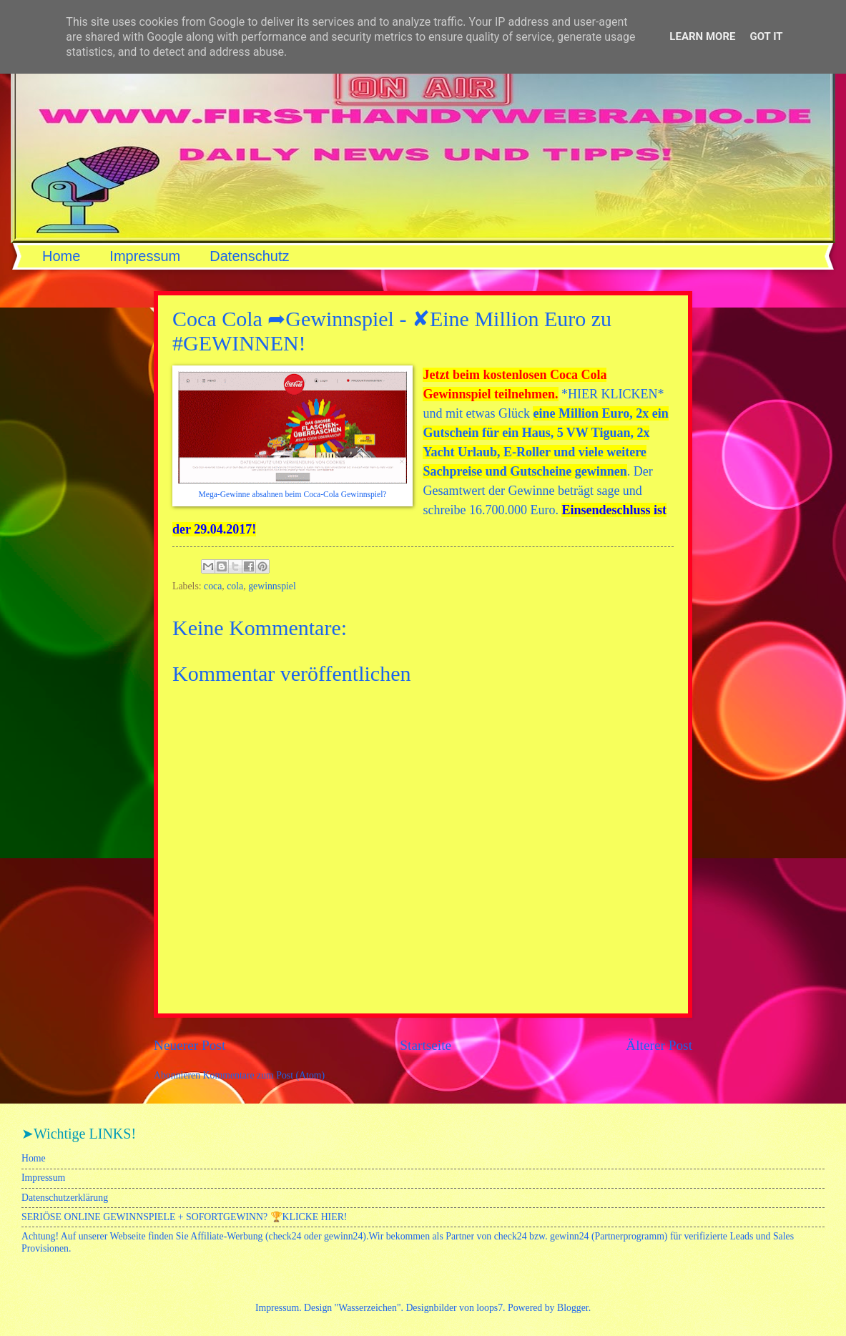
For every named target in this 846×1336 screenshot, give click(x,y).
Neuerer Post (189, 1045)
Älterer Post (659, 1045)
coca (213, 586)
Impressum (144, 256)
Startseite (425, 1045)
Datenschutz (249, 256)
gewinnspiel (272, 586)
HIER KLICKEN (612, 394)
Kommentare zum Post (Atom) (264, 1075)
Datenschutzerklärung (64, 1197)
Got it (765, 36)
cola (235, 586)
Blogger (573, 1307)
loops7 (489, 1307)
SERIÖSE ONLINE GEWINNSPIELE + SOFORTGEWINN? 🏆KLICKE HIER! (184, 1217)
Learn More (702, 36)
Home (61, 256)
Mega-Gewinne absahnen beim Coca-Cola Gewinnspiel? (293, 494)
